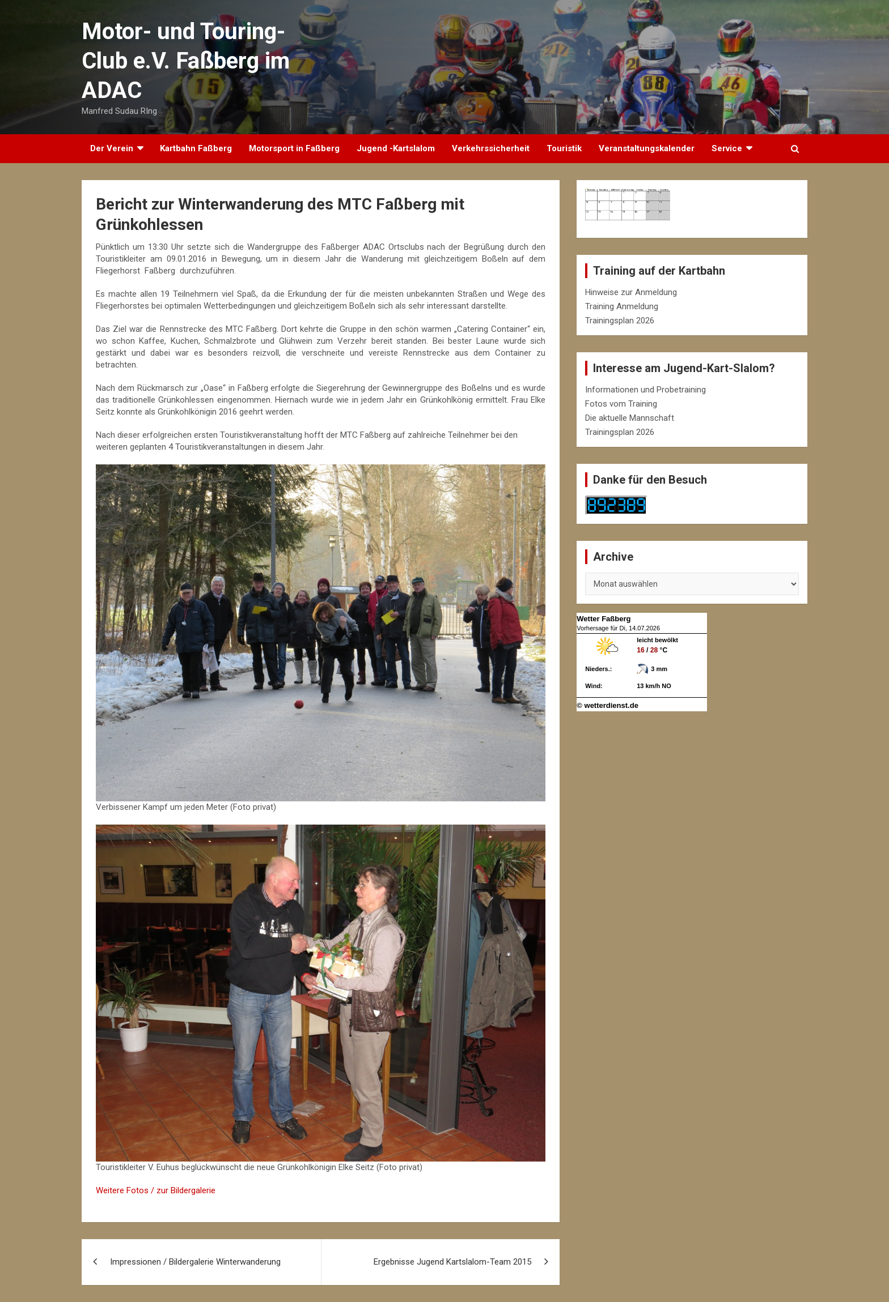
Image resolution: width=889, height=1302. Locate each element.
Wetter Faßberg (603, 618)
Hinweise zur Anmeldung (631, 292)
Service (727, 148)
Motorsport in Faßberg (294, 148)
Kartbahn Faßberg (196, 148)
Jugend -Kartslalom (396, 148)
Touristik (564, 148)
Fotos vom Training (621, 404)
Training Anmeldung (621, 306)
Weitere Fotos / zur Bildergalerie (155, 1190)
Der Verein (111, 148)
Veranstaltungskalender (647, 148)
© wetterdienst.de (607, 705)
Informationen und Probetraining (645, 390)
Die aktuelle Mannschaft (629, 418)
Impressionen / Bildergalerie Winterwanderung (195, 1262)
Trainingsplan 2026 (619, 320)
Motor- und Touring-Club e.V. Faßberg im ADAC (186, 61)
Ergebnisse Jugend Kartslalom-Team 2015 (452, 1262)
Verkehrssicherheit (491, 148)
